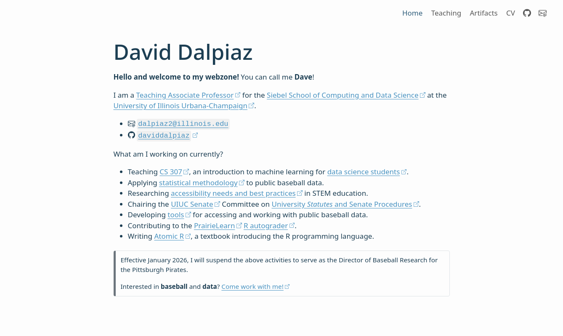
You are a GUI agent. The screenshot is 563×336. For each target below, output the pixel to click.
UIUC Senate (192, 202)
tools (175, 213)
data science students (363, 170)
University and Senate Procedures (341, 202)
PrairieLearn (214, 224)
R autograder (265, 224)
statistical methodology (198, 181)
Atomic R (169, 234)
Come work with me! (252, 284)
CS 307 (170, 170)
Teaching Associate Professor (185, 95)
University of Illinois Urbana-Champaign (181, 105)
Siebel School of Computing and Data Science (343, 95)
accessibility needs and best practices (233, 191)
